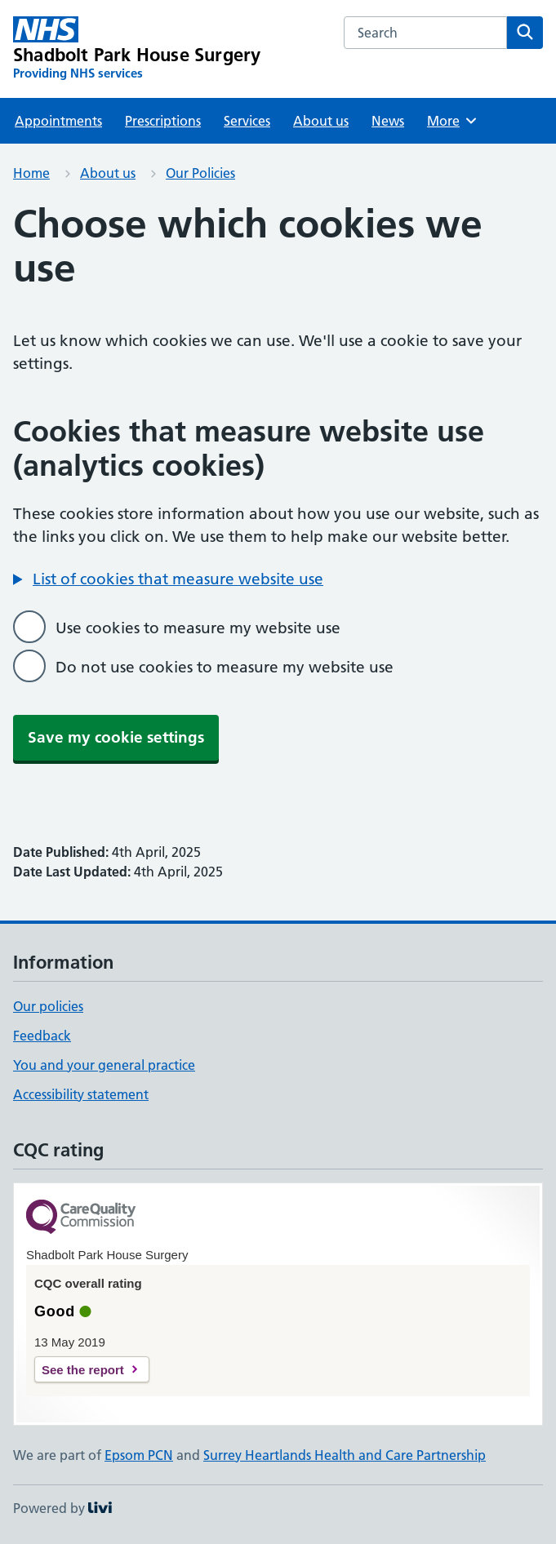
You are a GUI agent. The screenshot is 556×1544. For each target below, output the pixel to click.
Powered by (62, 1508)
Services (247, 121)
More (452, 121)
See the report (83, 1370)
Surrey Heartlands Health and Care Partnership (344, 1455)
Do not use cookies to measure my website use (225, 667)
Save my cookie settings (116, 737)
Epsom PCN (139, 1455)
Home (31, 173)
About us (321, 121)
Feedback (42, 1035)
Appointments (58, 121)
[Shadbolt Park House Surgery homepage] (136, 49)
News (387, 121)
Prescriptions (163, 121)
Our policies (48, 1006)
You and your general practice (104, 1065)
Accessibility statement (81, 1094)
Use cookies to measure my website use (198, 628)
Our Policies (200, 173)
